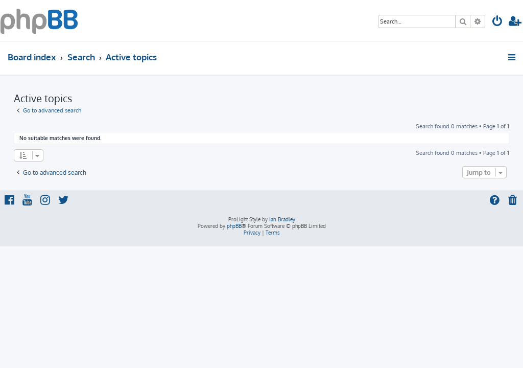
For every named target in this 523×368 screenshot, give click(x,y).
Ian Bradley (282, 219)
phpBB (234, 226)
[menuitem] (497, 22)
